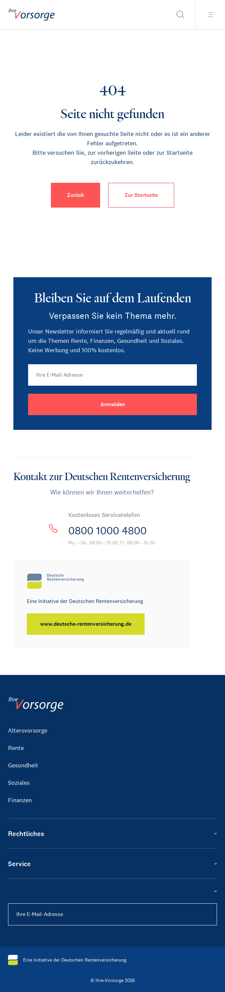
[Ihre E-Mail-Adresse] (112, 375)
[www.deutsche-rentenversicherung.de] (86, 624)
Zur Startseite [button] (141, 195)
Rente (16, 748)
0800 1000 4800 (107, 530)
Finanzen (20, 800)
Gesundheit (23, 765)
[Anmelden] (112, 404)
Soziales (18, 782)
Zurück (75, 195)
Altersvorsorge (27, 730)
